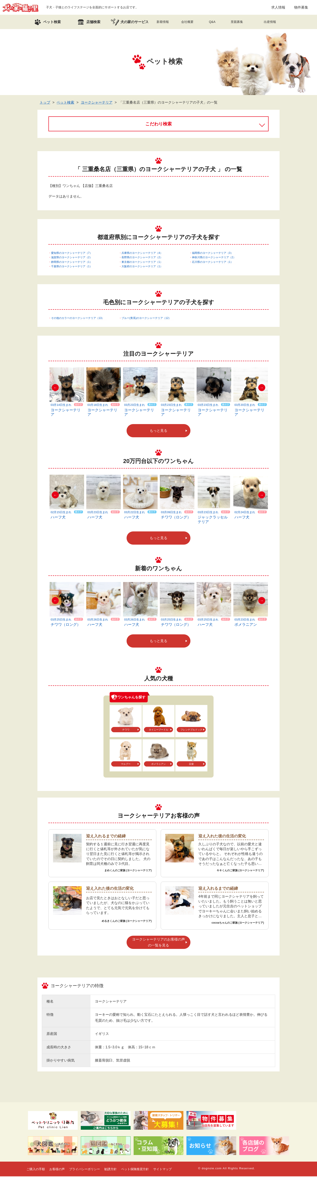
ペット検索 (65, 103)
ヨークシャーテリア (96, 103)
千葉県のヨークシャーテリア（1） (71, 267)
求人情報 (278, 7)
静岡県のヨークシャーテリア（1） (71, 262)
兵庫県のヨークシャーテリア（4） (142, 253)
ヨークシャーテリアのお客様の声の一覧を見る (158, 943)
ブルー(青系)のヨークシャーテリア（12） (146, 318)
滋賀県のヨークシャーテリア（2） (71, 258)
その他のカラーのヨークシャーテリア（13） (77, 318)
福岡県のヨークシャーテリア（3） (212, 253)
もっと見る (158, 431)
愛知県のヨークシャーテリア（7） (71, 253)
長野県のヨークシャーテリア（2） (142, 258)
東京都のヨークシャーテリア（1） (142, 262)
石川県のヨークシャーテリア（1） (212, 262)
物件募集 (301, 7)
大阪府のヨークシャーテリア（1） (142, 267)
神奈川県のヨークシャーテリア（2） (214, 258)
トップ (45, 103)
